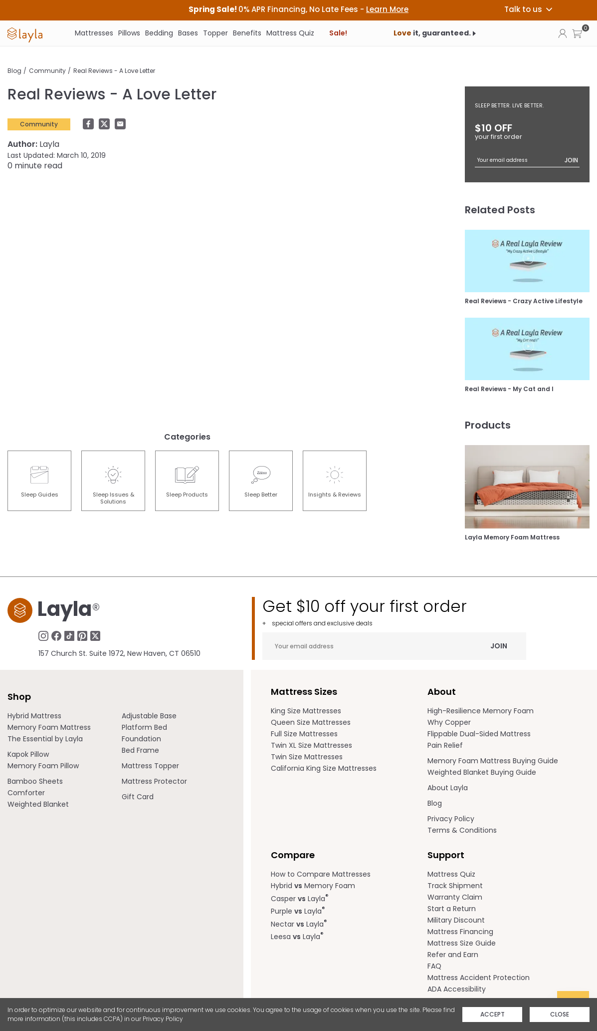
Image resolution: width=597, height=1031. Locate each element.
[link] (24, 33)
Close (559, 1014)
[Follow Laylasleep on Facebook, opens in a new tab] (56, 635)
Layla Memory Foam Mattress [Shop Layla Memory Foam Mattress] (512, 537)
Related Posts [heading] (500, 210)
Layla (33, 144)
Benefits (247, 33)
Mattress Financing (460, 932)
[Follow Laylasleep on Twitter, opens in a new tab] (95, 635)
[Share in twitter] (107, 124)
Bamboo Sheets (35, 781)
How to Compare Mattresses (321, 874)
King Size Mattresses (306, 711)
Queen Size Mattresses (311, 722)
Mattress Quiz (290, 33)
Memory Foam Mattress (49, 727)
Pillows (129, 33)
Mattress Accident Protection (478, 978)
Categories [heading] (187, 437)
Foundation (141, 739)
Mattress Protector (154, 781)
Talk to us (529, 9)
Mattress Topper (150, 766)
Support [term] (445, 855)
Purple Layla (298, 910)
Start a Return (451, 909)
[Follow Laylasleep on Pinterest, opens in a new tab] (82, 635)
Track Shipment (455, 886)
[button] (577, 33)
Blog (14, 70)
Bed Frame (140, 750)
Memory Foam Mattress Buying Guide (492, 761)
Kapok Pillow (28, 754)
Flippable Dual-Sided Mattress (479, 734)
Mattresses (94, 33)
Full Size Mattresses (304, 734)
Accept (492, 1014)
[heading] (298, 9)
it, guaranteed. (432, 33)
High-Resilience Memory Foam (480, 711)
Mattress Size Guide (461, 943)
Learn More (387, 9)
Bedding (159, 33)
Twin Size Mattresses (307, 757)
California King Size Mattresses (324, 768)
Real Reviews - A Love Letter (114, 70)
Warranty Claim (454, 897)
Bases (188, 33)
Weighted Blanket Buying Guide (481, 772)
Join (571, 160)
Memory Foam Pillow (43, 766)
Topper (215, 33)
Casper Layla (300, 898)
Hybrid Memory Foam (313, 886)
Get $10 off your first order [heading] (394, 612)
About (441, 691)
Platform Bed (144, 727)
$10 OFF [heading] (527, 131)
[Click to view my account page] (562, 33)
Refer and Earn (452, 955)
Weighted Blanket (38, 804)
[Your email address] (527, 160)
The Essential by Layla (45, 739)
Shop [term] (19, 696)
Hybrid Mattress (34, 716)
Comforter (26, 793)
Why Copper (449, 722)
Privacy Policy (163, 1019)
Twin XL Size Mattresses (311, 745)
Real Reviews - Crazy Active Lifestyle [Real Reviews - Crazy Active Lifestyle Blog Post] (524, 301)
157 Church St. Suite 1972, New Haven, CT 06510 (119, 653)
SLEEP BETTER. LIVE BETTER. (509, 105)
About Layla (447, 788)
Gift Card (138, 797)
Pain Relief (445, 745)
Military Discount (456, 920)
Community (47, 70)
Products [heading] (488, 425)
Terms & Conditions (462, 830)
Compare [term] (293, 855)
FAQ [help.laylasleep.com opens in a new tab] (434, 966)
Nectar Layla (299, 923)
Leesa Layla (297, 936)
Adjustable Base (149, 716)
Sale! (338, 33)
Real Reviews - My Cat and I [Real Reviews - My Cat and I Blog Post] (509, 389)
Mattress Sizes (304, 691)
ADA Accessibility (456, 989)
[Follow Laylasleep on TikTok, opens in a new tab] (69, 635)
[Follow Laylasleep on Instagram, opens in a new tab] (43, 635)
